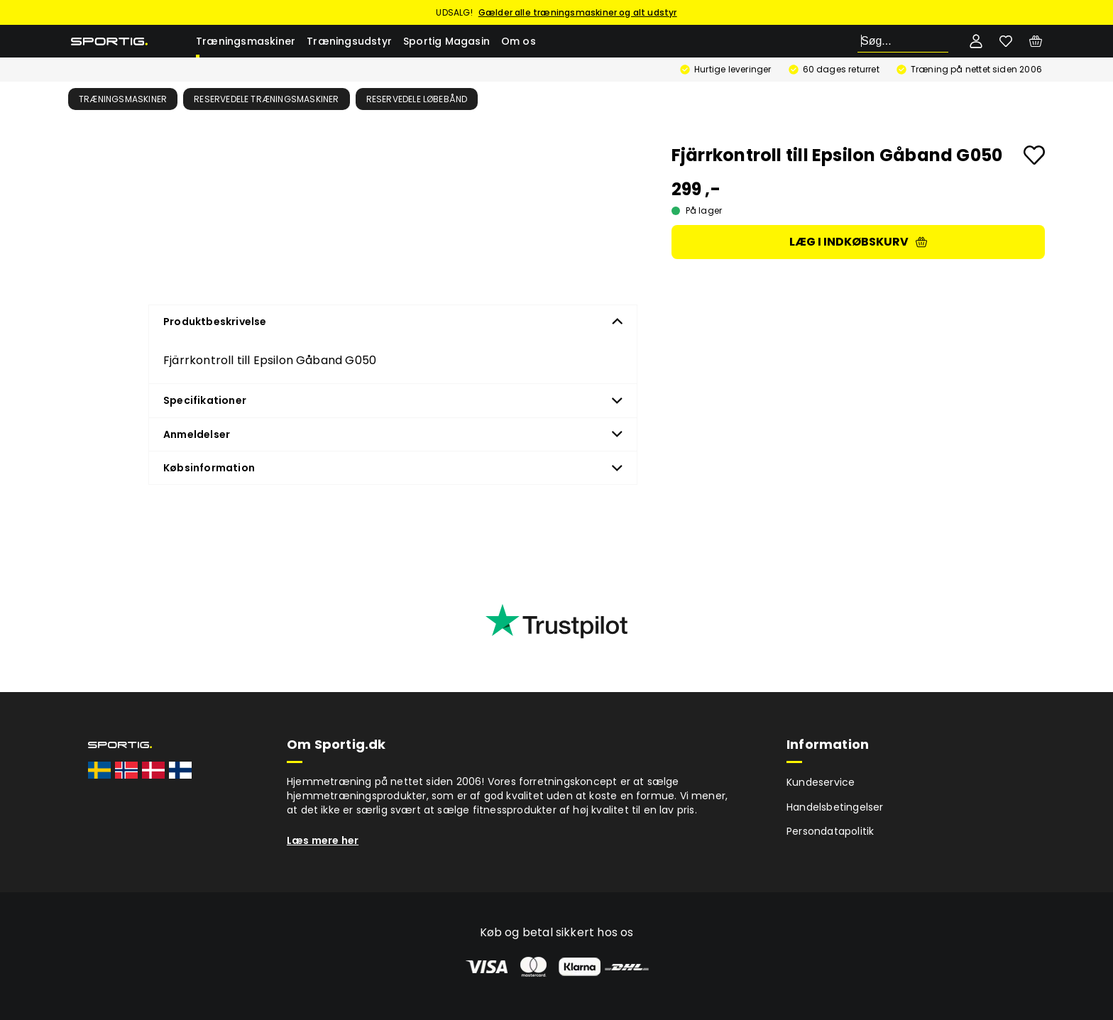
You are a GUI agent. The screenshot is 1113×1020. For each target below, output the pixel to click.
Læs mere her (322, 840)
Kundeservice (820, 782)
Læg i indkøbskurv (858, 242)
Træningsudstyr (349, 41)
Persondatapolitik (830, 831)
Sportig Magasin (446, 41)
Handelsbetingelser (835, 807)
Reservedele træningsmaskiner (266, 99)
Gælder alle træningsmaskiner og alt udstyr (577, 12)
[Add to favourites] (1034, 155)
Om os (518, 41)
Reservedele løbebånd (417, 99)
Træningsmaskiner (245, 41)
